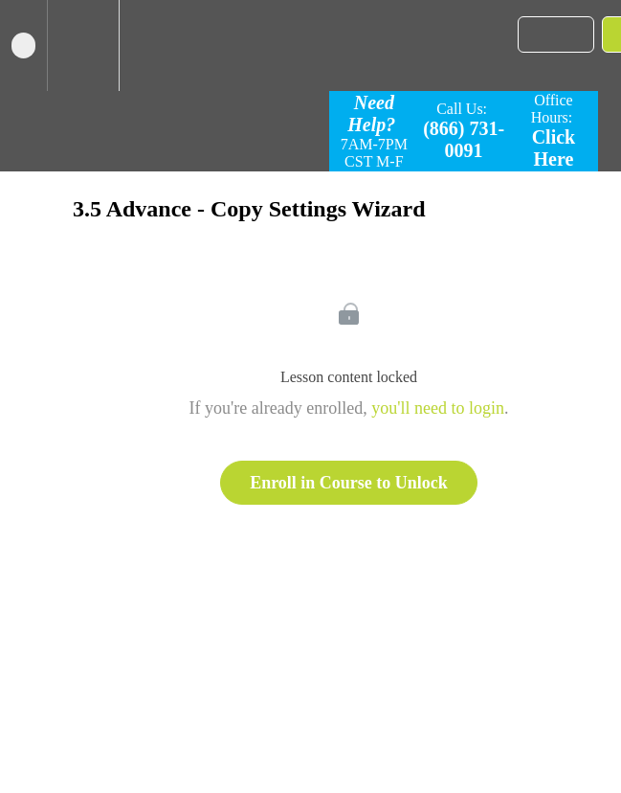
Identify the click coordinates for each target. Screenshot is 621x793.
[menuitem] (83, 45)
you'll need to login (437, 408)
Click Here (554, 148)
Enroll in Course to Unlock (349, 482)
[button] (23, 45)
